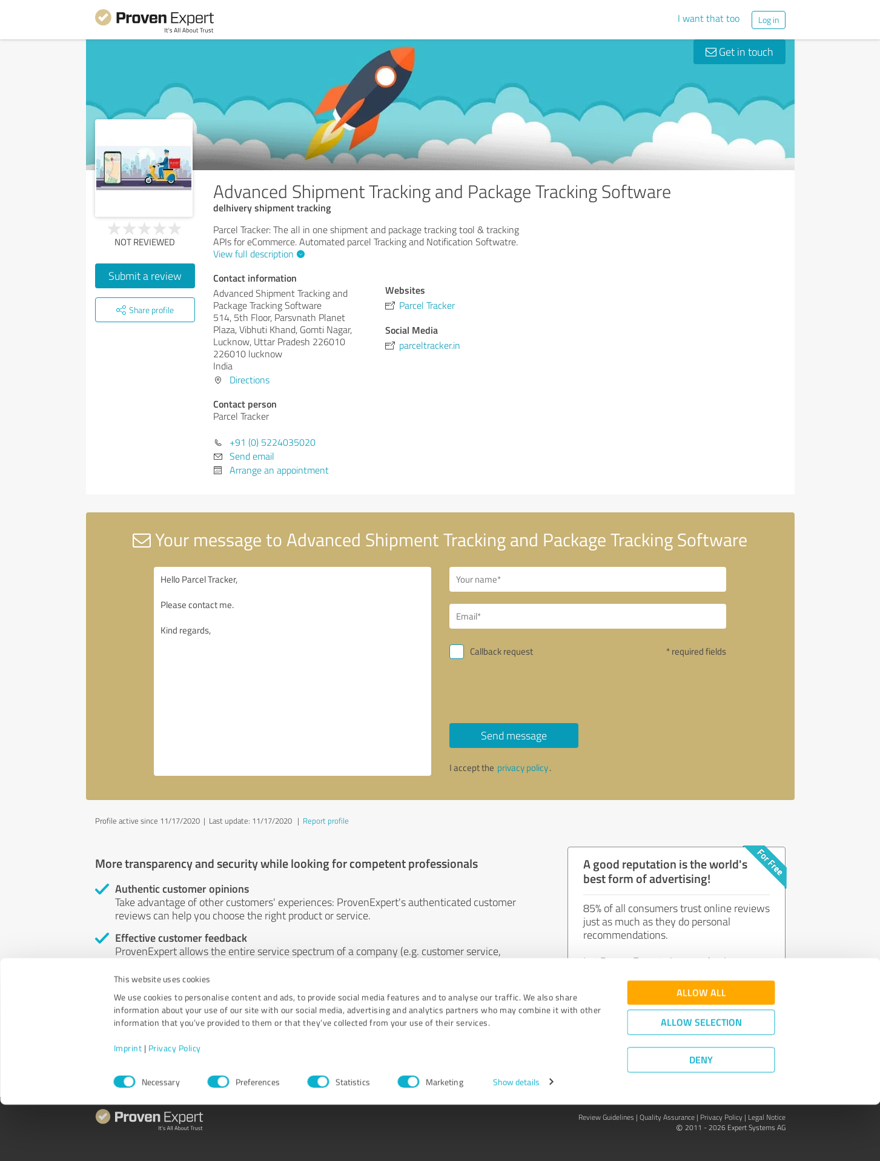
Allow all (701, 1049)
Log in (768, 19)
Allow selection (701, 1078)
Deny (701, 1116)
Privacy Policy (174, 1104)
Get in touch (739, 51)
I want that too (708, 18)
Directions (250, 379)
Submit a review (145, 275)
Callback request (501, 651)
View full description (257, 253)
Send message (514, 735)
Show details (516, 1138)
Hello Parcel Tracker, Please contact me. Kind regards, (292, 671)
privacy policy (522, 767)
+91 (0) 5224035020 (273, 442)
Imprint (128, 1104)
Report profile (326, 820)
